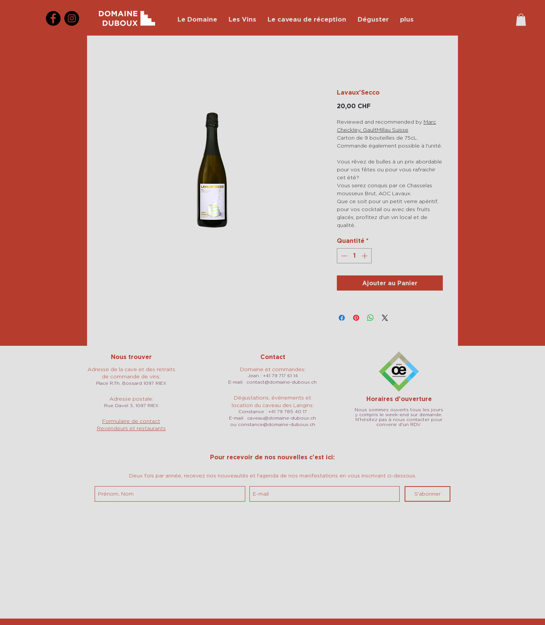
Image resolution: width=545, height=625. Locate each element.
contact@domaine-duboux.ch (281, 381)
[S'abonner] (427, 494)
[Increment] (365, 256)
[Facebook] (53, 18)
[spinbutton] (354, 256)
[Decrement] (343, 256)
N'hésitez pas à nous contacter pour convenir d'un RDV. (398, 422)
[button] (521, 20)
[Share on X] (384, 317)
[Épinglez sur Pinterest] (356, 317)
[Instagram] (71, 18)
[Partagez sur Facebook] (341, 317)
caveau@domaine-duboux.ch (281, 417)
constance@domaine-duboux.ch (276, 424)
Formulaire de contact (131, 421)
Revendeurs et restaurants (131, 428)
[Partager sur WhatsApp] (370, 317)
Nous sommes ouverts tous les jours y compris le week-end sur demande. (399, 412)
